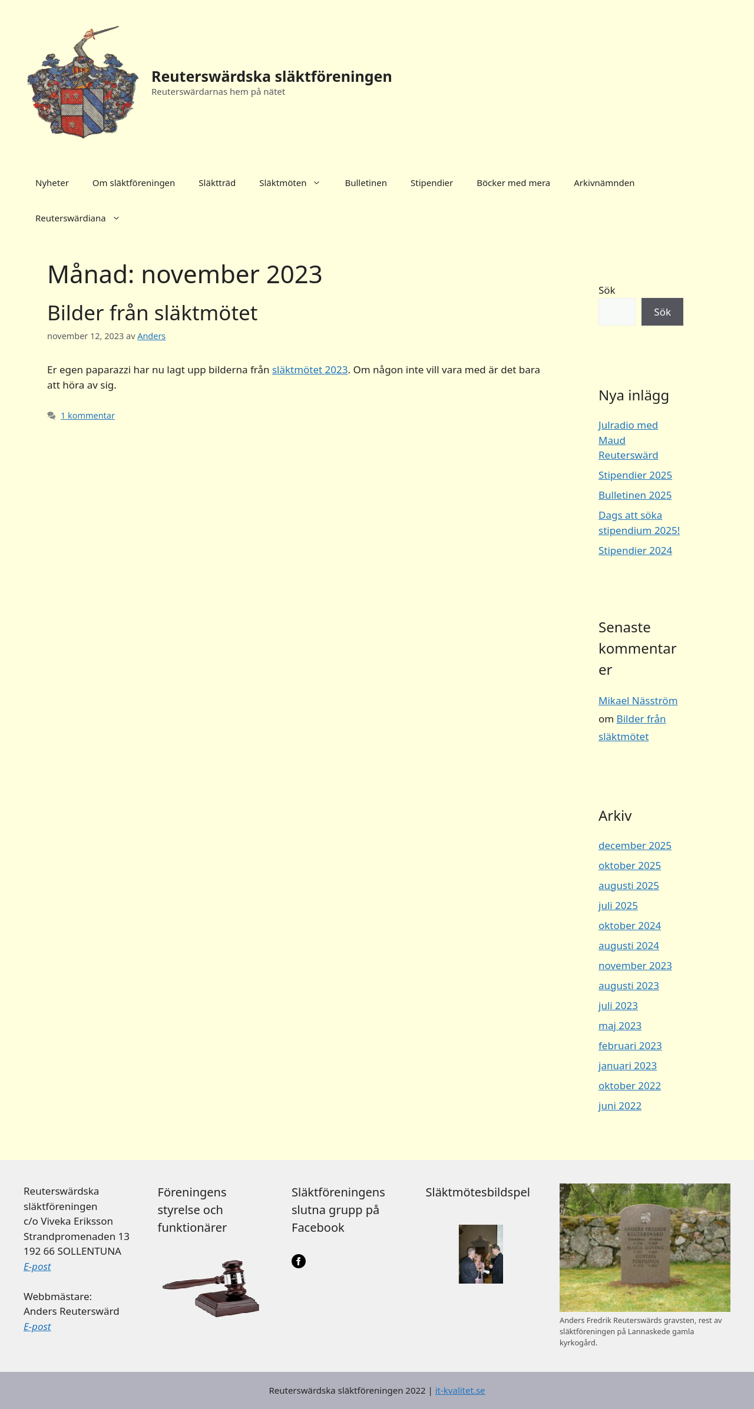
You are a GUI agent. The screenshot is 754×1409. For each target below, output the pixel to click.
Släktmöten (296, 182)
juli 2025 (618, 905)
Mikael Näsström (638, 700)
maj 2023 (619, 1025)
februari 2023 (630, 1045)
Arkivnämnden (604, 182)
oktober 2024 (629, 925)
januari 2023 (627, 1065)
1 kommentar (88, 415)
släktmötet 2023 (310, 369)
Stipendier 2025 (635, 475)
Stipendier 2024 (635, 550)
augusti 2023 (628, 985)
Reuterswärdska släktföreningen (271, 76)
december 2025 (635, 845)
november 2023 (635, 965)
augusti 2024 (628, 945)
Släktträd (217, 182)
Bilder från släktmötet (152, 312)
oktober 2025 (629, 865)
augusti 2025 (628, 885)
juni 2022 (619, 1105)
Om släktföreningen (134, 182)
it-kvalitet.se (460, 1390)
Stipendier (432, 182)
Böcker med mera (513, 182)
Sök (607, 290)
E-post (37, 1266)
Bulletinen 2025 (635, 495)
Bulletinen (366, 182)
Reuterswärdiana (84, 218)
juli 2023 (618, 1005)
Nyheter (52, 182)
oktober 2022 (629, 1085)
